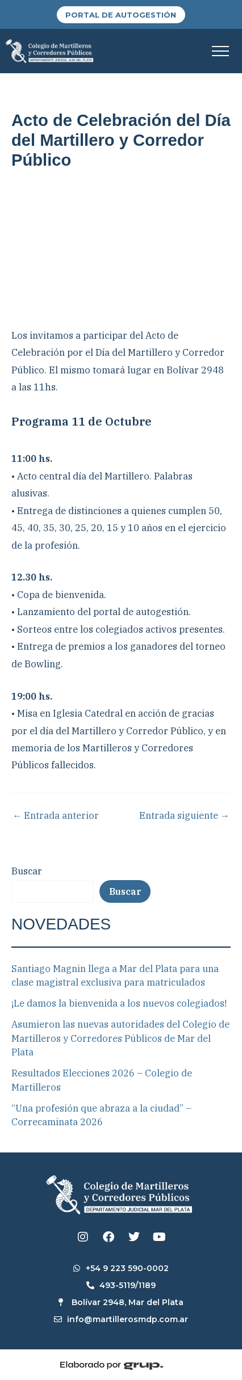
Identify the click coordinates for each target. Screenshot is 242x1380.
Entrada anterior (55, 815)
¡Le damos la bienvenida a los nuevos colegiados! (119, 1003)
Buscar (26, 871)
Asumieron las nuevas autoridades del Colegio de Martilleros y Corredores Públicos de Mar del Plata (120, 1038)
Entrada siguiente (184, 815)
